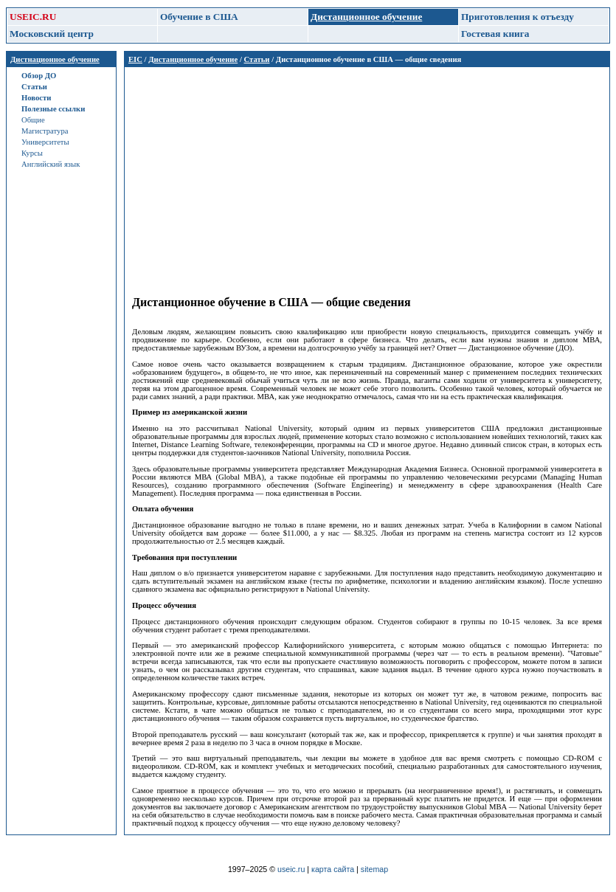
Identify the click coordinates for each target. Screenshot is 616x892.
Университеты (45, 142)
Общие (33, 120)
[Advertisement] (367, 178)
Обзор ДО (38, 76)
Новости (36, 98)
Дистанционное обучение (193, 59)
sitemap (374, 869)
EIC (135, 59)
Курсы (32, 153)
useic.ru (291, 869)
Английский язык (50, 164)
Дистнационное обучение (55, 59)
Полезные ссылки (53, 109)
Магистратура (44, 131)
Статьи (34, 87)
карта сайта (332, 869)
